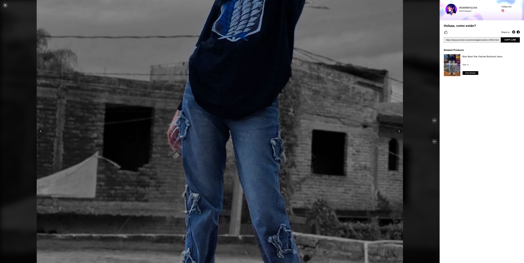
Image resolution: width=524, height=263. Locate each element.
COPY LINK (510, 40)
